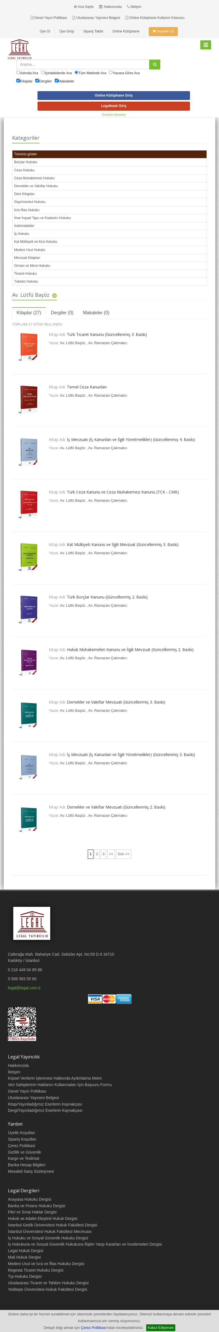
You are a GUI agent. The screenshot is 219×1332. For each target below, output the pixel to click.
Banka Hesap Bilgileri (26, 1165)
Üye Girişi (66, 31)
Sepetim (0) (163, 31)
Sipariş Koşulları (22, 1139)
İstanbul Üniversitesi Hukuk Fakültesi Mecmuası (50, 1231)
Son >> (124, 854)
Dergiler (45, 81)
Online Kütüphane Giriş (114, 95)
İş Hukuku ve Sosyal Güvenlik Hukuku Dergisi (48, 1238)
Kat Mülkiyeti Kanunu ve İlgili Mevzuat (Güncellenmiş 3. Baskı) (123, 544)
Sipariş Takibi (93, 31)
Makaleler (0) (96, 312)
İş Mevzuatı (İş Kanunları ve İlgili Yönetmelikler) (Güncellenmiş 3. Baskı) (131, 754)
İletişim (134, 7)
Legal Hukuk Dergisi (25, 1250)
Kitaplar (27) (29, 312)
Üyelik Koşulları (21, 1132)
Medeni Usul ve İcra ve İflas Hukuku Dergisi (46, 1263)
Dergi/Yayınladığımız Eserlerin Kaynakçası (45, 1110)
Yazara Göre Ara (126, 73)
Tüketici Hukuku (26, 281)
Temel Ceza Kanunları (87, 387)
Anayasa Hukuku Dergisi (29, 1199)
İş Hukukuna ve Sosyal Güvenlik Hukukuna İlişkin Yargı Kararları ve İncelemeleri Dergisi (85, 1244)
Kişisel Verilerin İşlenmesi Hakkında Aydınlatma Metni (55, 1078)
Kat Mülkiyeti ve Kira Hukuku (35, 242)
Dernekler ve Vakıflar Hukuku (36, 186)
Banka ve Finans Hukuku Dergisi (36, 1206)
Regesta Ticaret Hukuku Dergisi (35, 1270)
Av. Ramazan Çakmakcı (107, 343)
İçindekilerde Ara (58, 73)
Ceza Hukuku (24, 170)
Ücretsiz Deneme (114, 114)
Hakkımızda (110, 7)
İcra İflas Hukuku (26, 210)
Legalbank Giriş (113, 106)
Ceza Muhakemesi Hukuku (34, 178)
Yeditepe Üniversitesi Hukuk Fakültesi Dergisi (47, 1289)
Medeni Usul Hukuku (29, 250)
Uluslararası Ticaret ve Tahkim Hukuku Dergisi (48, 1283)
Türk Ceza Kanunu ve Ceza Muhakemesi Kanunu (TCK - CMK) (123, 492)
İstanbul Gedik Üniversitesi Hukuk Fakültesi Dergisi (52, 1225)
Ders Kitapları (24, 194)
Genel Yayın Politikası (48, 18)
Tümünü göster (25, 154)
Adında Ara (29, 73)
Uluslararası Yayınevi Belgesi (96, 18)
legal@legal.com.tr (24, 988)
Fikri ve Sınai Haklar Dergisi (32, 1212)
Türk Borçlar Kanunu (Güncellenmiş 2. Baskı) (107, 597)
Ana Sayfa (83, 7)
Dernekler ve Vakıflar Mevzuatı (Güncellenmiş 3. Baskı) (116, 702)
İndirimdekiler (24, 226)
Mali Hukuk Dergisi (24, 1257)
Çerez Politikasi (21, 1145)
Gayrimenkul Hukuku (29, 202)
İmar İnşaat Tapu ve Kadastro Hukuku (42, 218)
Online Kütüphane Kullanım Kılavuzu (154, 18)
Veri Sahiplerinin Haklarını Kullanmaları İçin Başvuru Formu (60, 1084)
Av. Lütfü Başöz (73, 343)
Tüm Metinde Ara (92, 73)
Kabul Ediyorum (161, 1328)
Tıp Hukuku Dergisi (24, 1276)
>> (111, 854)
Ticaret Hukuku (25, 274)
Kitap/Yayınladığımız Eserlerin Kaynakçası (45, 1104)
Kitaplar (26, 81)
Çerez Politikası (93, 1328)
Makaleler (66, 81)
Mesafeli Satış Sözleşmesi (31, 1171)
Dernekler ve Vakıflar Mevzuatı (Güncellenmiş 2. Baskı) (116, 807)
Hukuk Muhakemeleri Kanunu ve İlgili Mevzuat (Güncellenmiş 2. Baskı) (130, 649)
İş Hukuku (21, 234)
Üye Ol (45, 31)
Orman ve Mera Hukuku (32, 266)
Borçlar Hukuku (25, 162)
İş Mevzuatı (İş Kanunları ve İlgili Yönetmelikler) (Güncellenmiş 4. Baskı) (131, 439)
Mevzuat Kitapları (27, 258)
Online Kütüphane (125, 31)
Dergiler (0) (62, 312)
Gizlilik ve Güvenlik (24, 1152)
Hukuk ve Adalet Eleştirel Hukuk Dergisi (42, 1218)
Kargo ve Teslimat (23, 1158)
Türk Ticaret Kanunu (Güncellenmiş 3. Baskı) (107, 334)
